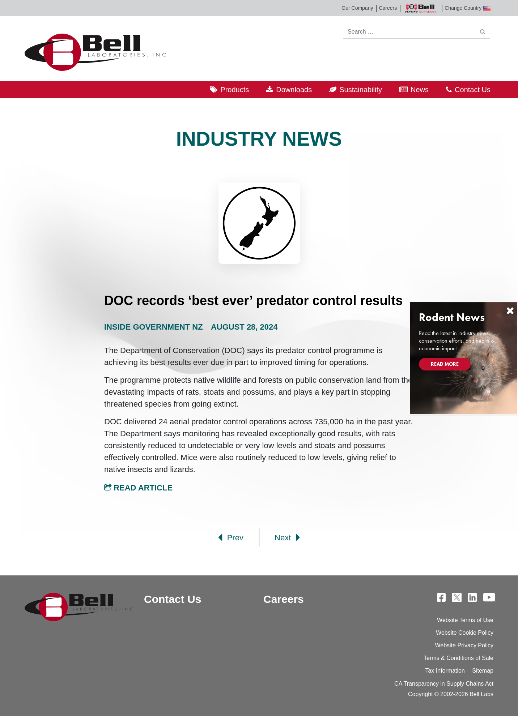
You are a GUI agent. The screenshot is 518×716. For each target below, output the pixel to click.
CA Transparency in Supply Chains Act (443, 684)
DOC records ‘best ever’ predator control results (253, 300)
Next (287, 537)
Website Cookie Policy (464, 633)
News (420, 90)
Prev (230, 537)
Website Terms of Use (465, 620)
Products (234, 90)
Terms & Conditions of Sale (458, 658)
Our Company (357, 8)
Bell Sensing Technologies (421, 8)
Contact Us (473, 90)
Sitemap (482, 671)
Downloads (294, 90)
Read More (445, 364)
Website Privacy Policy (464, 645)
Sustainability (360, 90)
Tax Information (444, 671)
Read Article (138, 487)
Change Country (468, 8)
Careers (388, 8)
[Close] (510, 310)
